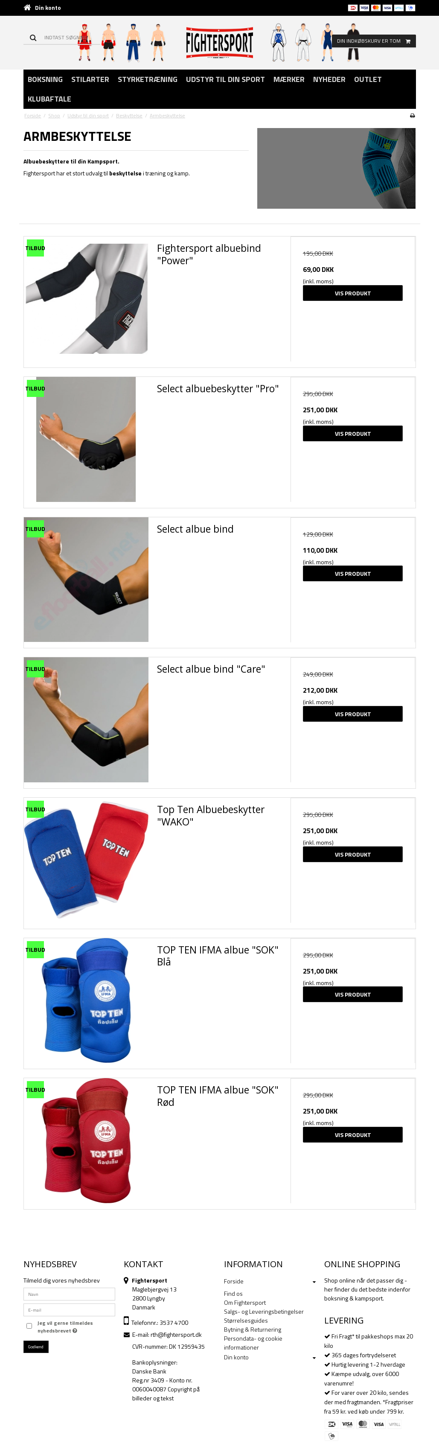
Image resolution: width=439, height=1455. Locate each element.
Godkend (36, 1346)
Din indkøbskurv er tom (376, 41)
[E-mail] (69, 1308)
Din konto (48, 7)
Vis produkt (353, 293)
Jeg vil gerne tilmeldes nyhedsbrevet (64, 1327)
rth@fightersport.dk (176, 1334)
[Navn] (69, 1293)
